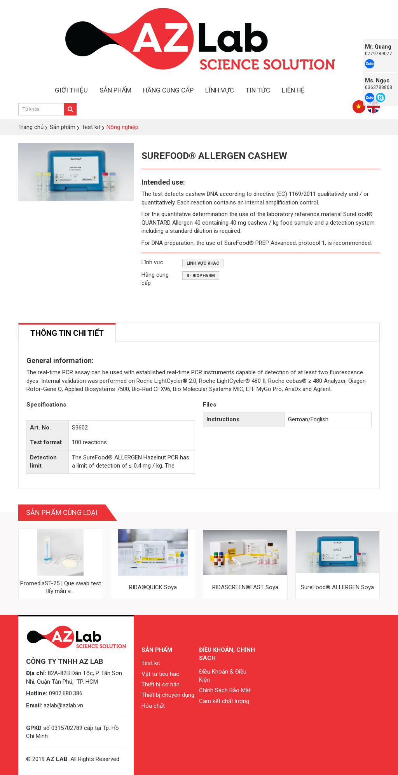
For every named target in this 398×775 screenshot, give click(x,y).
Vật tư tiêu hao (160, 673)
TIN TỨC (258, 90)
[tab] (67, 332)
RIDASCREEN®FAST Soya (245, 587)
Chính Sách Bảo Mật (225, 690)
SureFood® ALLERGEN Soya (337, 587)
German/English (308, 419)
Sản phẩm (156, 649)
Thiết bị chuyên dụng (167, 694)
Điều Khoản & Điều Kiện (222, 675)
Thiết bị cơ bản (160, 684)
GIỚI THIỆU (71, 90)
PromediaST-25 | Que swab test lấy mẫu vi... (60, 587)
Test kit (150, 663)
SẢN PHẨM (115, 90)
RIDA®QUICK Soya (153, 587)
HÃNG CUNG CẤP (168, 90)
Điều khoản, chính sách (227, 654)
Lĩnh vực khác (203, 263)
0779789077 (378, 53)
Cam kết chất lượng (224, 701)
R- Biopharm (201, 275)
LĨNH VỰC (219, 90)
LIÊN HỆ (293, 90)
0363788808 (378, 87)
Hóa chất (153, 705)
